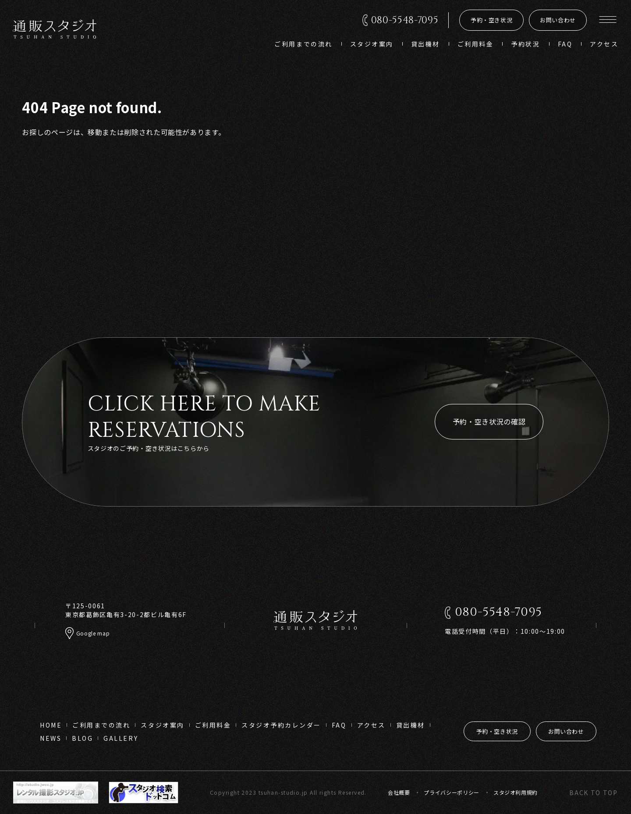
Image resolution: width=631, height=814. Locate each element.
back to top (593, 792)
